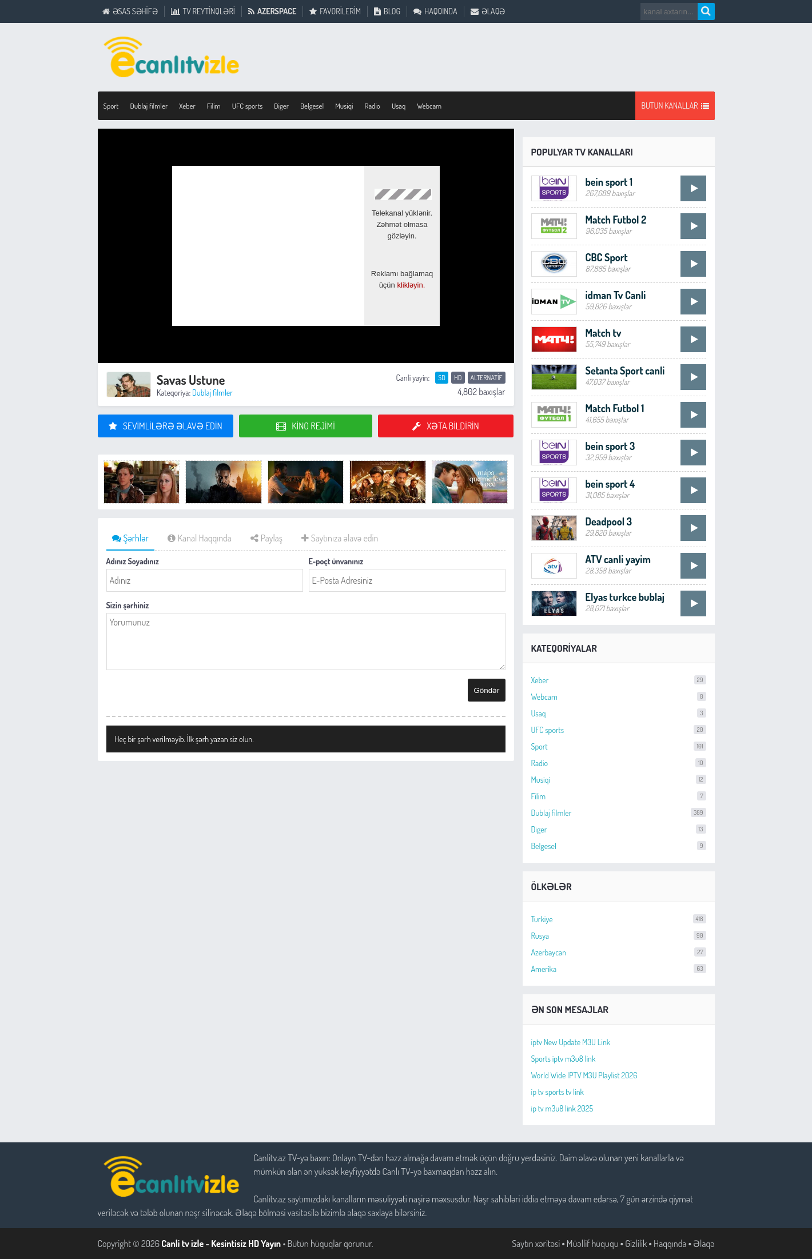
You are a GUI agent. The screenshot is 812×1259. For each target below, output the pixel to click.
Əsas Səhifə (130, 11)
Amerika (618, 969)
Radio (372, 105)
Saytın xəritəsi (536, 1243)
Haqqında (435, 11)
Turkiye (618, 919)
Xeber (187, 105)
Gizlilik (636, 1243)
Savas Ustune (191, 380)
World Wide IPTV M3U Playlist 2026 (584, 1075)
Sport (111, 105)
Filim (214, 105)
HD (458, 377)
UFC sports (247, 105)
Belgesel (312, 105)
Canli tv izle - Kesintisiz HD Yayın (221, 1243)
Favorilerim (335, 11)
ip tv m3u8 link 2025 (562, 1108)
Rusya (618, 936)
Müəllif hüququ (593, 1243)
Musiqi (344, 105)
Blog (387, 11)
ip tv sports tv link (557, 1092)
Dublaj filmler (149, 105)
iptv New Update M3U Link (571, 1042)
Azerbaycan (618, 952)
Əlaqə (488, 11)
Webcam (429, 105)
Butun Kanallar (674, 105)
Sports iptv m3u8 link (563, 1058)
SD (441, 377)
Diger (281, 105)
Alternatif (487, 377)
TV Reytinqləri (203, 11)
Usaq (398, 105)
